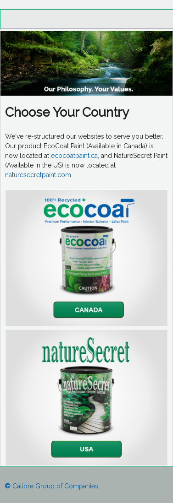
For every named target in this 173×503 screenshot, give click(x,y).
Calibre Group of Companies (51, 486)
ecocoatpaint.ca (74, 155)
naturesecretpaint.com (38, 174)
